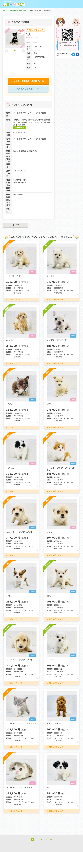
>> (51, 839)
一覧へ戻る (15, 225)
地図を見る (18, 128)
